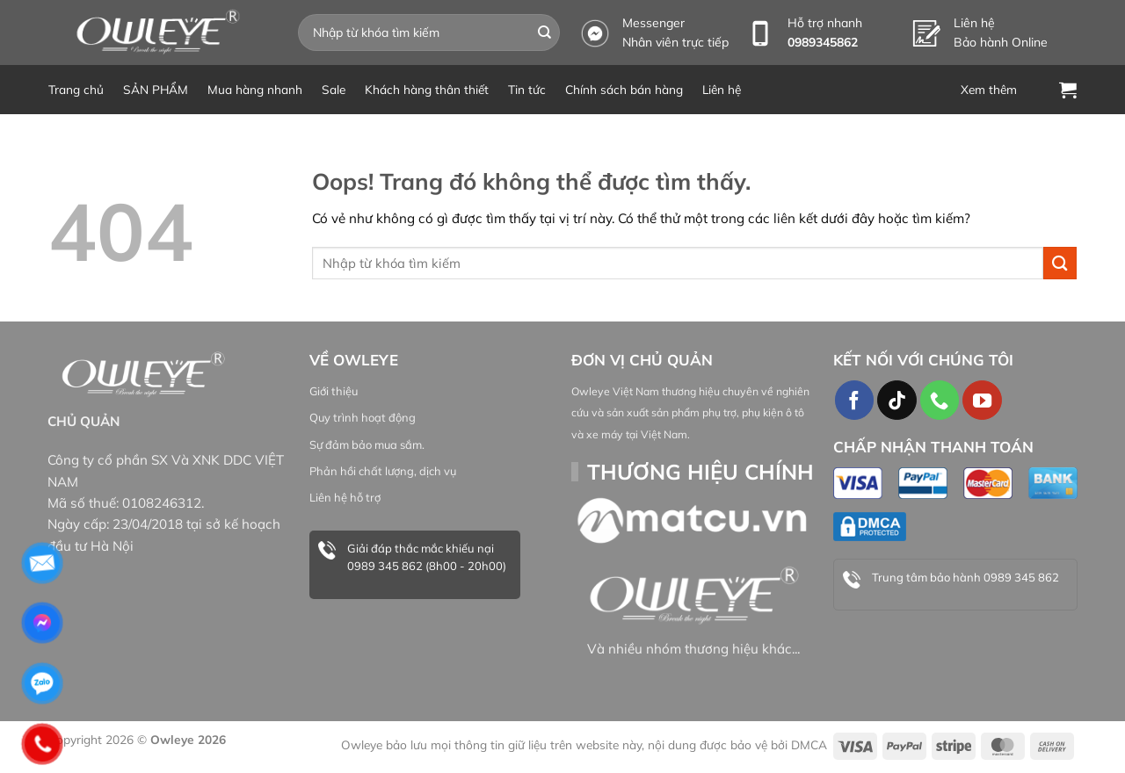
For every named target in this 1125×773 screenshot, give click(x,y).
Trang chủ (76, 89)
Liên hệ (721, 89)
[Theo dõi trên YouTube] (981, 399)
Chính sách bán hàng (624, 89)
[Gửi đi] (545, 32)
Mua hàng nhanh (254, 89)
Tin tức (527, 89)
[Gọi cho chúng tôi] (939, 399)
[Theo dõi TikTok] (896, 399)
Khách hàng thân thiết (427, 89)
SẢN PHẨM (155, 89)
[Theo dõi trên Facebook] (854, 399)
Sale (333, 89)
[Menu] (1000, 89)
